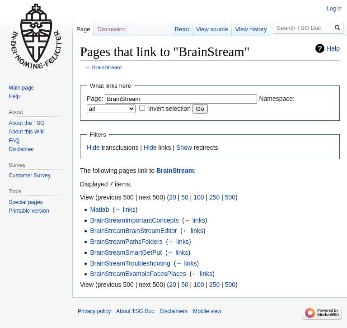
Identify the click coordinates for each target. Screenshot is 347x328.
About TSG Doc (135, 311)
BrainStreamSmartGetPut (126, 252)
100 (198, 197)
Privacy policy (94, 311)
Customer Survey (30, 175)
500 (230, 197)
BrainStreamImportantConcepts (134, 220)
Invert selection (169, 108)
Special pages (25, 202)
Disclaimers (173, 311)
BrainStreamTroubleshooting (130, 263)
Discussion (111, 29)
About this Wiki (26, 131)
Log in (334, 8)
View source (212, 29)
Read (182, 29)
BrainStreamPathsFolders (126, 241)
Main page (21, 88)
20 (172, 197)
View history (251, 29)
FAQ (14, 141)
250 (214, 197)
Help (333, 48)
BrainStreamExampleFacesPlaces (138, 273)
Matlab (99, 209)
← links (125, 209)
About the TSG (26, 123)
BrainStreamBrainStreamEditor (133, 230)
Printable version (29, 211)
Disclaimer (21, 149)
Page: (95, 98)
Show (184, 147)
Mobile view (207, 311)
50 (184, 197)
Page (83, 29)
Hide (93, 147)
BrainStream (107, 67)
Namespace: (277, 98)
